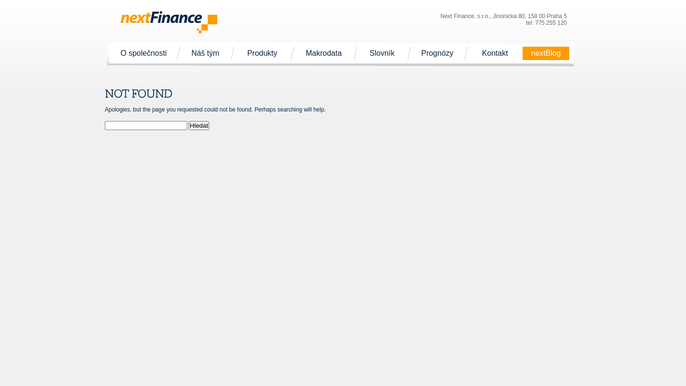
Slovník (382, 53)
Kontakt (495, 53)
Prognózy (437, 53)
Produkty (262, 53)
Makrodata (324, 53)
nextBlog (546, 53)
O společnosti (143, 53)
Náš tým (205, 53)
